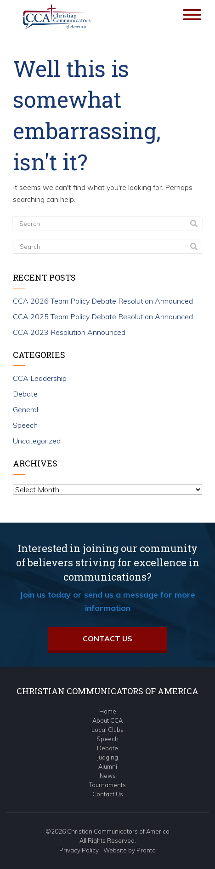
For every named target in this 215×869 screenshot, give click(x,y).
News (108, 775)
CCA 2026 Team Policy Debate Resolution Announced (103, 300)
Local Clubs (107, 729)
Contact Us (107, 638)
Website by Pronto (129, 850)
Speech (25, 425)
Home (107, 711)
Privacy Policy (79, 850)
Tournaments (107, 784)
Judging (107, 757)
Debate (25, 393)
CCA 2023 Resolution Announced (69, 332)
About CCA (107, 720)
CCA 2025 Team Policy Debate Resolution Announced (103, 316)
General (25, 409)
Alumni (107, 766)
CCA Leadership (40, 378)
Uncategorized (37, 440)
